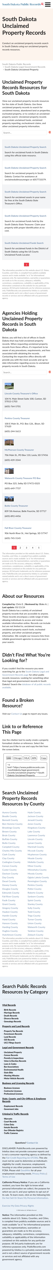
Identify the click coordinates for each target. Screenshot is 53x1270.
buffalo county (9, 839)
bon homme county (12, 823)
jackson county (35, 816)
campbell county (10, 846)
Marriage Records (12, 1012)
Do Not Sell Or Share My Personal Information (25, 1198)
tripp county (34, 915)
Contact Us (16, 713)
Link (9, 758)
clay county (8, 858)
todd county (34, 911)
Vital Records (9, 1005)
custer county (9, 869)
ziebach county (35, 934)
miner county (34, 866)
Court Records (10, 1121)
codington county (11, 862)
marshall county (36, 846)
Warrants (8, 1119)
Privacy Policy (39, 1173)
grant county (9, 904)
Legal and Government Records (18, 1047)
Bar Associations (11, 1067)
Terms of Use (8, 1176)
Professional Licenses (13, 1094)
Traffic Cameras (11, 1133)
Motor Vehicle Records (14, 1078)
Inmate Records (11, 1127)
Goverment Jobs (11, 1109)
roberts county (35, 892)
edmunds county (10, 892)
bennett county (10, 820)
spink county (34, 900)
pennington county (37, 881)
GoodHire (25, 1170)
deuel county (9, 881)
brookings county (11, 827)
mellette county (36, 862)
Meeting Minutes (11, 1075)
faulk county (8, 900)
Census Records (11, 1055)
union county (35, 923)
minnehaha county (37, 869)
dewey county (9, 885)
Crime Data (9, 1124)
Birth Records (10, 1010)
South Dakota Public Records (16, 64)
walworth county (36, 927)
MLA (26, 758)
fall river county (10, 896)
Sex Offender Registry (13, 1130)
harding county (10, 927)
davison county (10, 873)
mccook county (35, 850)
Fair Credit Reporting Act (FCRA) (22, 1157)
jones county (34, 823)
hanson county (10, 923)
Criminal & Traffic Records (15, 1114)
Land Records (10, 1037)
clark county (8, 854)
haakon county (10, 911)
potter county (35, 888)
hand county (8, 919)
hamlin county (9, 915)
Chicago (17, 758)
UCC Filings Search (12, 1042)
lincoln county (35, 839)
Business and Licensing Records (18, 1083)
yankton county (36, 930)
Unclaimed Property (13, 1052)
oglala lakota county (38, 877)
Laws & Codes (10, 1064)
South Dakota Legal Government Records (25, 66)
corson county (9, 866)
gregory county (10, 908)
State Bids (8, 1072)
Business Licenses (12, 1088)
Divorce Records (11, 1018)
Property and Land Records (16, 1026)
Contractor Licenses (13, 1091)
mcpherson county (37, 854)
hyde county (34, 812)
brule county (8, 835)
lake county (34, 831)
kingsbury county (37, 827)
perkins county (35, 885)
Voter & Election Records (15, 1061)
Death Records (10, 1015)
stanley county (35, 904)
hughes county (10, 930)
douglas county (10, 888)
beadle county (9, 816)
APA (34, 758)
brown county (9, 831)
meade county (35, 858)
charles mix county (12, 850)
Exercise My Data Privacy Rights (18, 1205)
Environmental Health (13, 1070)
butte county (9, 843)
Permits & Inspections (13, 1058)
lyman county (35, 843)
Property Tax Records (13, 1031)
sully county (34, 908)
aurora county (9, 812)
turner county (35, 919)
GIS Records (9, 1040)
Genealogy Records (12, 1021)
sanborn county (36, 896)
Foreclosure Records (13, 1034)
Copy (43, 758)
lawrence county (36, 835)
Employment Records (13, 1106)
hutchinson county (11, 934)
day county (8, 877)
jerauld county (35, 820)
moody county (35, 873)
